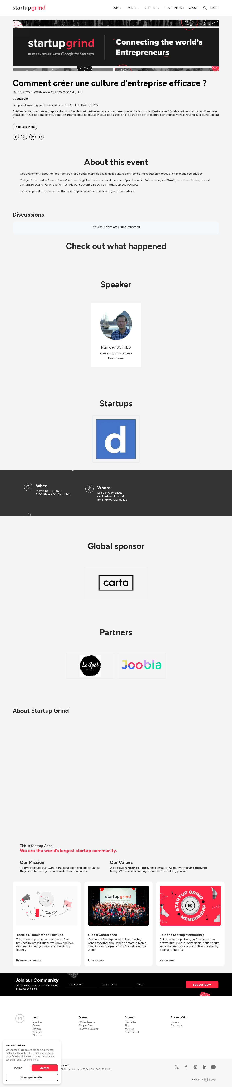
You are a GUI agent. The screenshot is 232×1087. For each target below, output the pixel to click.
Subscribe (200, 984)
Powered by (204, 1080)
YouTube (129, 1029)
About (193, 7)
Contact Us (176, 1025)
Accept (44, 1068)
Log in (214, 7)
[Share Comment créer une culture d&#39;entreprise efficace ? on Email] (41, 137)
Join (116, 7)
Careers (175, 1022)
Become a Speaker (88, 1029)
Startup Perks (174, 7)
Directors (37, 1035)
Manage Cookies (32, 1077)
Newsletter (130, 1022)
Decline (17, 1068)
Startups (37, 1029)
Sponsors (37, 1032)
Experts (36, 1025)
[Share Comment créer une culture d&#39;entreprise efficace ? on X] (24, 137)
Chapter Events (87, 1025)
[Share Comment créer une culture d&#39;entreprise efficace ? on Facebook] (16, 137)
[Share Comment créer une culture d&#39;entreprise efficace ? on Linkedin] (32, 137)
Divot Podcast (132, 1032)
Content (151, 7)
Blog (127, 1025)
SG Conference (87, 1022)
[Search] (205, 8)
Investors (37, 1022)
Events (131, 7)
